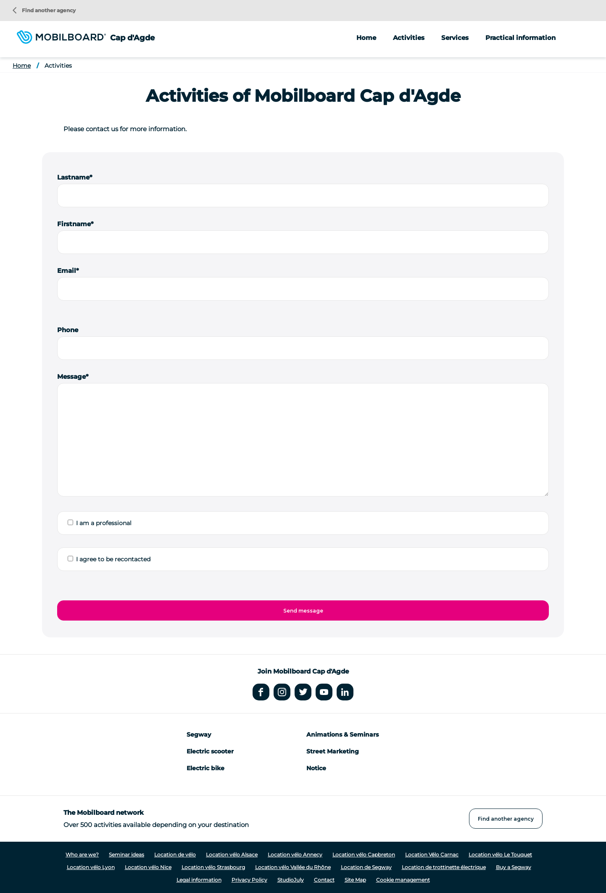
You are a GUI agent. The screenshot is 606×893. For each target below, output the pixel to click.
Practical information (520, 38)
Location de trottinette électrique (444, 867)
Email (66, 271)
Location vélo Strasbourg (213, 867)
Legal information (199, 880)
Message (71, 376)
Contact (324, 880)
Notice (316, 768)
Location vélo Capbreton (363, 854)
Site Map (355, 880)
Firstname (74, 224)
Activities (58, 65)
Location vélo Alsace (232, 854)
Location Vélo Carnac (431, 854)
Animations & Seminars (342, 734)
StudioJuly (290, 880)
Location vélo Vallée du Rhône (293, 867)
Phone (67, 330)
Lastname (73, 177)
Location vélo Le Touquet (500, 854)
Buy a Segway (513, 867)
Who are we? (82, 854)
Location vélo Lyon (91, 867)
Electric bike (205, 768)
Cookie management (403, 880)
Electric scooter (210, 751)
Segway (199, 734)
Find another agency (44, 10)
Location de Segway (366, 867)
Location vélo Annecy (295, 854)
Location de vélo (175, 854)
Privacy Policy (249, 880)
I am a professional (104, 523)
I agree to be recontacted (113, 559)
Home (366, 38)
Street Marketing (332, 751)
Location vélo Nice (148, 867)
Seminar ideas (126, 854)
